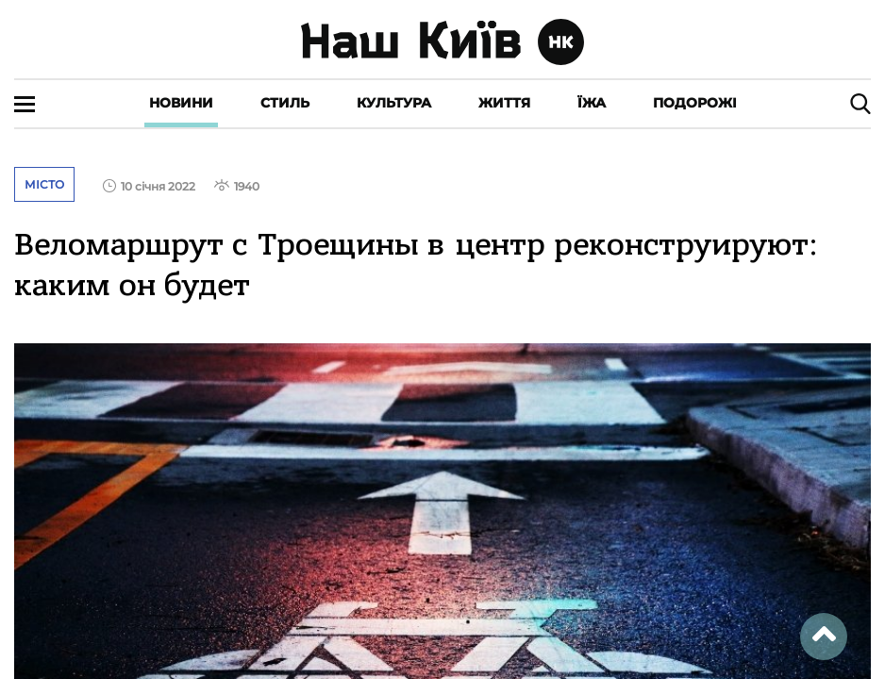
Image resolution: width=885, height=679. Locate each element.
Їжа (591, 102)
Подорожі (695, 102)
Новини (181, 102)
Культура (394, 102)
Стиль (284, 102)
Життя (504, 102)
